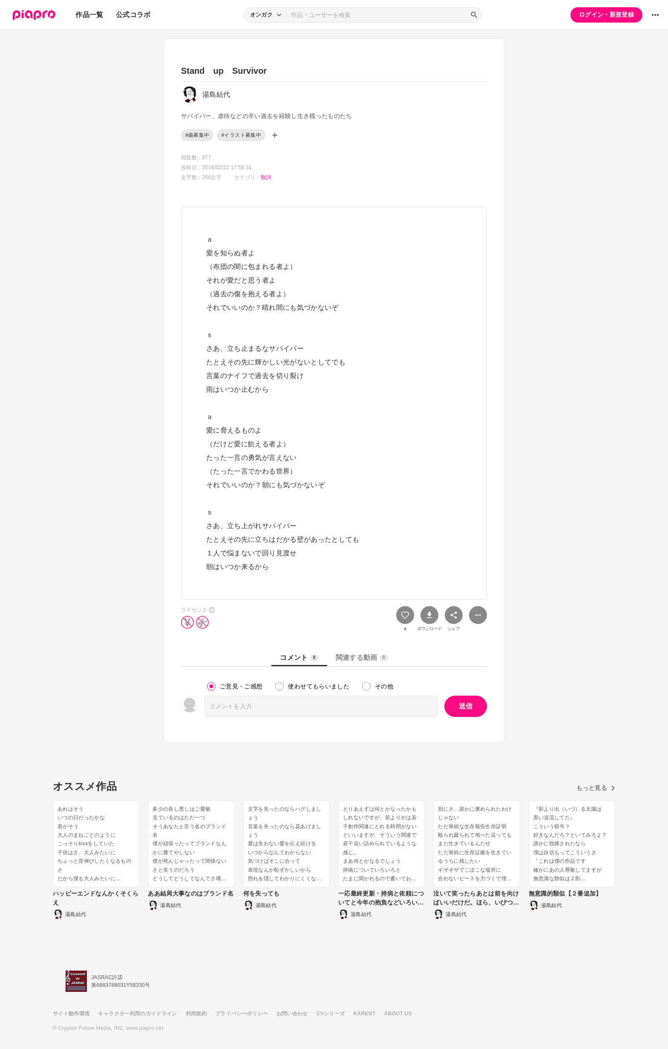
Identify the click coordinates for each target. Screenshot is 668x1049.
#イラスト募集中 (241, 135)
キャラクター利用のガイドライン (137, 1014)
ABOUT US (398, 1014)
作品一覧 (89, 14)
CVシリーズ (331, 1014)
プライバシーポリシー (241, 1014)
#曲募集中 (197, 135)
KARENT (365, 1014)
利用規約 (196, 1014)
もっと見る (595, 787)
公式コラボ (133, 14)
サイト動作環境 (71, 1014)
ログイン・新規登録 (606, 14)
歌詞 (266, 177)
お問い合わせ (292, 1014)
